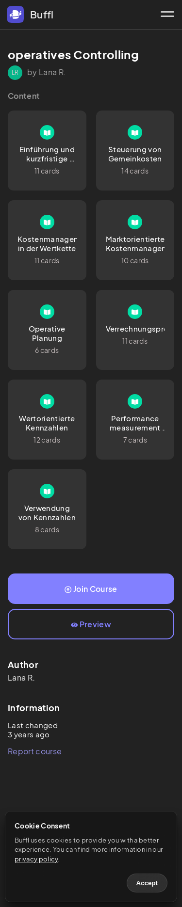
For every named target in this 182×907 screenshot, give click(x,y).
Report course (35, 751)
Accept (147, 883)
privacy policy (36, 859)
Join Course (91, 589)
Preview (91, 624)
